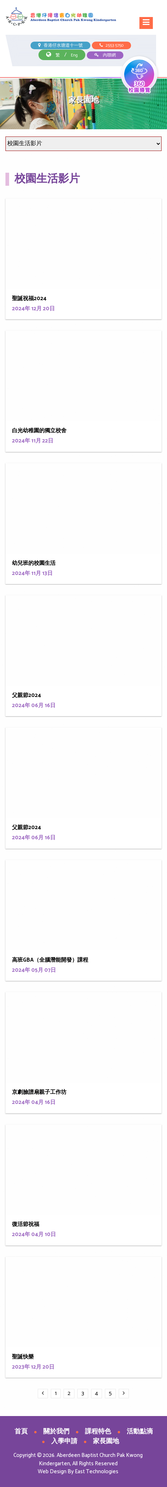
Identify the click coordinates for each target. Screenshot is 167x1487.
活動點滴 (140, 1431)
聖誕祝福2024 (29, 298)
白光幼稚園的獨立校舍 (39, 430)
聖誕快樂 (23, 1356)
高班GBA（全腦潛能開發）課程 (50, 960)
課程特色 (98, 1431)
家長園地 (106, 1441)
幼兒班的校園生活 (34, 563)
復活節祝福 (25, 1224)
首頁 (21, 1431)
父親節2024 (26, 695)
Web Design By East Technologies (78, 1471)
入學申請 (64, 1441)
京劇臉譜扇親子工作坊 (39, 1092)
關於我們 (56, 1431)
